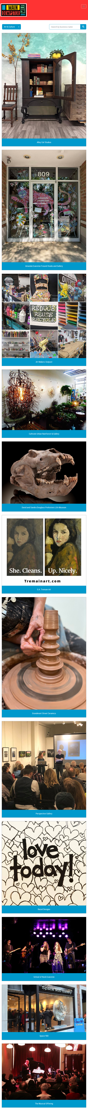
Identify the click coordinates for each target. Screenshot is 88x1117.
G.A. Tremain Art (44, 589)
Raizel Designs (44, 909)
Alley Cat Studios (44, 142)
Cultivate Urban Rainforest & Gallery (44, 434)
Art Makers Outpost (44, 362)
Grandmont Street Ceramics (44, 713)
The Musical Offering (44, 1103)
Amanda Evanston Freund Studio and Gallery (44, 266)
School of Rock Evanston (44, 977)
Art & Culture (9, 27)
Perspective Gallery (44, 813)
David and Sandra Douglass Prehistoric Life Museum (44, 507)
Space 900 (44, 1036)
